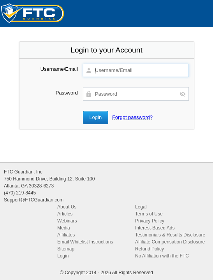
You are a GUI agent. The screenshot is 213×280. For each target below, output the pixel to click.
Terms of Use (149, 214)
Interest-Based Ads (154, 228)
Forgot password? (132, 117)
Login (63, 256)
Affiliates (66, 235)
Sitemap (65, 249)
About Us (66, 207)
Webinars (67, 221)
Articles (64, 214)
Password (67, 93)
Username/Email (59, 69)
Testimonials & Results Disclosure (170, 235)
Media (63, 228)
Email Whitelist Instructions (85, 242)
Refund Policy (149, 249)
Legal (140, 207)
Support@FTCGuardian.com (33, 200)
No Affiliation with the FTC (162, 256)
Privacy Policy (149, 221)
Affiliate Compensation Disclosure (170, 242)
